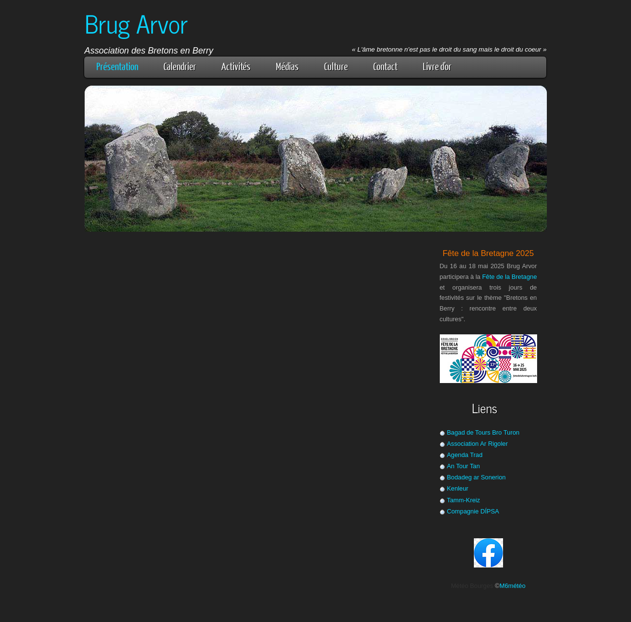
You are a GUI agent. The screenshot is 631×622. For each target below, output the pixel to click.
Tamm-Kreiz (463, 500)
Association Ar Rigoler (477, 443)
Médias (287, 66)
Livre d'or (437, 66)
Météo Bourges (472, 585)
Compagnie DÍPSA (473, 511)
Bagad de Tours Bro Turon (483, 432)
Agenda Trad (465, 454)
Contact (385, 66)
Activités (236, 66)
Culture (336, 66)
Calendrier (179, 66)
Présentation (117, 66)
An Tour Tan (463, 466)
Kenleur (458, 488)
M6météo (512, 585)
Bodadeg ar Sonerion (476, 477)
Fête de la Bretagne (509, 276)
